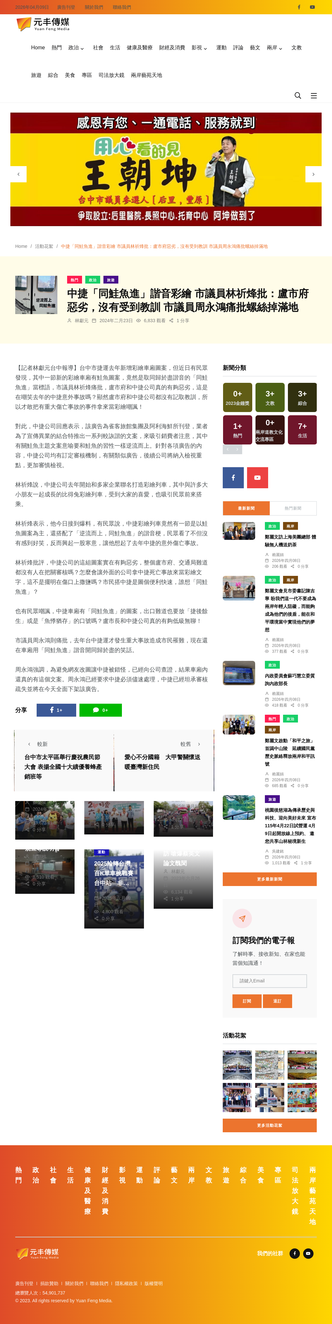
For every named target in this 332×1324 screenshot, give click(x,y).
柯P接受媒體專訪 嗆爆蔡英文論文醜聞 (182, 854)
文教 (296, 47)
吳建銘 (278, 851)
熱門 (57, 47)
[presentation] (18, 174)
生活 (115, 47)
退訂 (277, 1001)
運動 (221, 47)
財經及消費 (172, 47)
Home (38, 47)
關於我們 (94, 7)
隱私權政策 (126, 1283)
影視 (197, 47)
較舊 (192, 744)
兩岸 (272, 47)
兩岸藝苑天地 (146, 75)
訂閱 (247, 1001)
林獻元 (82, 320)
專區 (87, 75)
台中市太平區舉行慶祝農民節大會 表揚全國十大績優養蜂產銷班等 (63, 767)
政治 (73, 47)
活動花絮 (44, 246)
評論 (238, 47)
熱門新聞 (293, 508)
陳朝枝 (39, 856)
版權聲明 (154, 1283)
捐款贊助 (49, 1283)
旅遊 (36, 75)
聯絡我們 (122, 7)
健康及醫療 (140, 47)
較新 (36, 744)
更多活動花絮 (269, 1125)
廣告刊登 (66, 7)
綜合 (53, 75)
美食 (70, 75)
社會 (98, 47)
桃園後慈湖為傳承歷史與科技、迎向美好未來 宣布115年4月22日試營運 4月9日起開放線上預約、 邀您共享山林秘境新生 (290, 826)
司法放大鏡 (111, 75)
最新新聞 (246, 508)
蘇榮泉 (39, 802)
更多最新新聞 (269, 879)
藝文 (255, 47)
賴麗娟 (108, 891)
